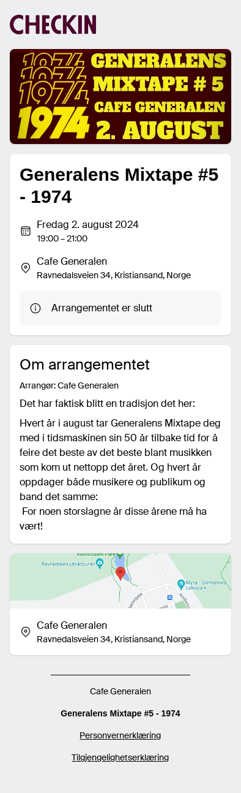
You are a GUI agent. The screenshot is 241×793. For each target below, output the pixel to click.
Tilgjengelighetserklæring (120, 757)
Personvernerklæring (120, 735)
